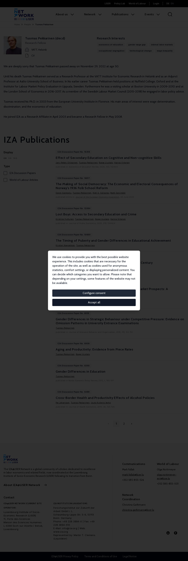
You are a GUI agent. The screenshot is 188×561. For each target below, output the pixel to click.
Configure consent (94, 293)
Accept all (94, 302)
